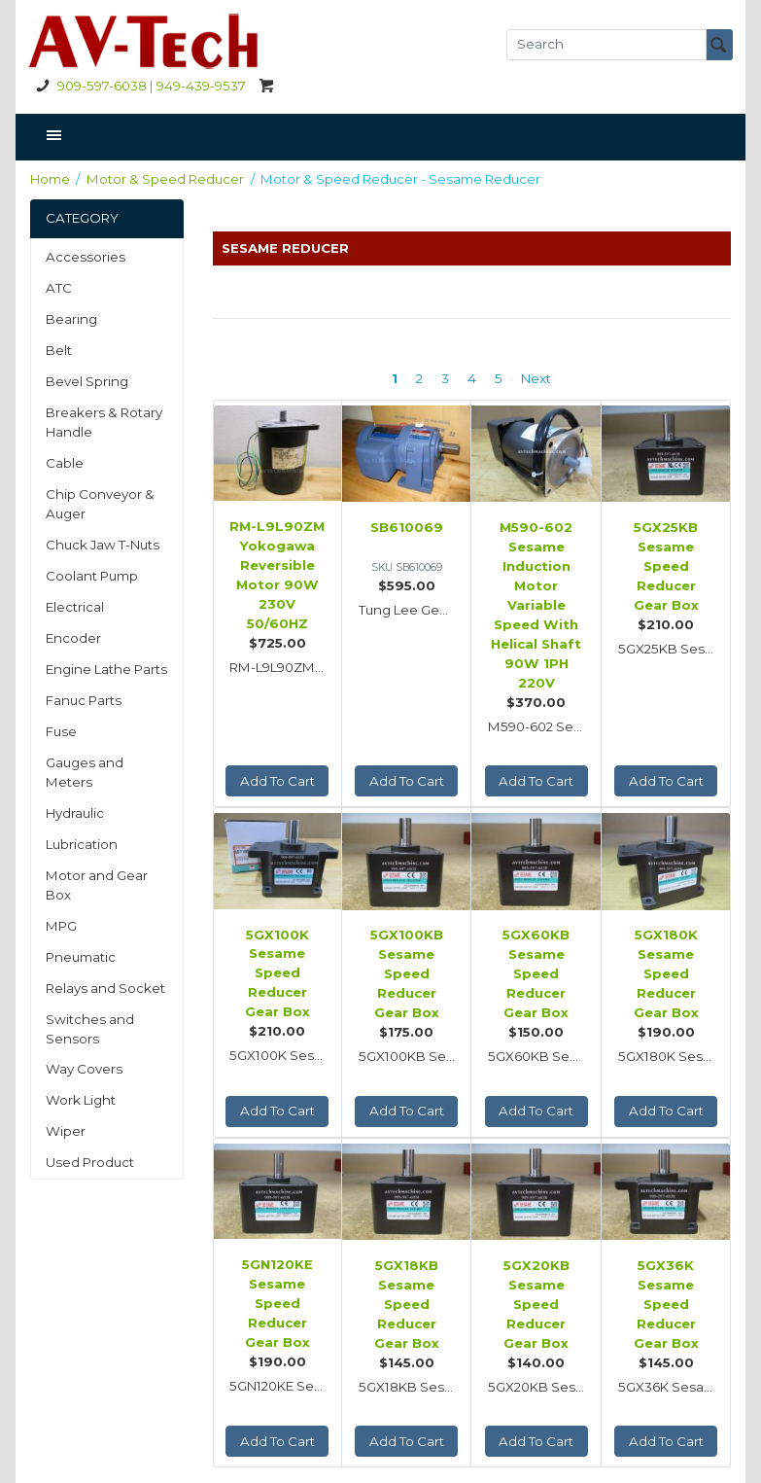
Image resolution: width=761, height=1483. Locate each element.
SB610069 (406, 527)
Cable (65, 463)
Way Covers (84, 1069)
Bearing (71, 319)
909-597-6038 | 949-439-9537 (137, 86)
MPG (61, 926)
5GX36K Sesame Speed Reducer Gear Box (666, 1304)
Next (536, 378)
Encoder (73, 638)
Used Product (90, 1162)
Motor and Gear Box (97, 884)
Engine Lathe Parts (106, 669)
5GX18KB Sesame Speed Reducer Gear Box (406, 1304)
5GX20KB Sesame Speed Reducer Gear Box (536, 1304)
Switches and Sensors (90, 1028)
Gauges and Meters (84, 772)
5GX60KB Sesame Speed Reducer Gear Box (536, 973)
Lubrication (82, 844)
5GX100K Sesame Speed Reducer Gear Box (277, 973)
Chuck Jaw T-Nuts (102, 544)
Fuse (61, 731)
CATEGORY (82, 218)
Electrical (75, 607)
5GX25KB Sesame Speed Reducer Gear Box (666, 566)
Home (50, 179)
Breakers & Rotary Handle (104, 422)
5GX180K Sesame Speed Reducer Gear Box (666, 973)
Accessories (85, 257)
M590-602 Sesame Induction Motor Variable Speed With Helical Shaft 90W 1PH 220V (536, 604)
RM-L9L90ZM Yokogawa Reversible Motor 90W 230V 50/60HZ (277, 574)
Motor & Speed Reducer (165, 179)
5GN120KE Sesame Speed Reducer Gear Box (277, 1303)
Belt (59, 350)
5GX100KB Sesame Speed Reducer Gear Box (406, 973)
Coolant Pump (92, 575)
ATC (59, 288)
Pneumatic (81, 957)
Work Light (81, 1100)
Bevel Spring (87, 381)
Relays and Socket (105, 988)
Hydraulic (75, 813)
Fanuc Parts (83, 700)
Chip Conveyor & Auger (100, 503)
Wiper (66, 1131)
